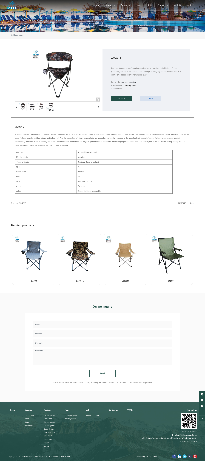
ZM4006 (34, 281)
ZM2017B (182, 203)
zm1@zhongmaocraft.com (187, 435)
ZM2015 (22, 203)
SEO (154, 456)
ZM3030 (171, 281)
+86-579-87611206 (190, 432)
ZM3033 (125, 281)
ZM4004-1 (80, 281)
